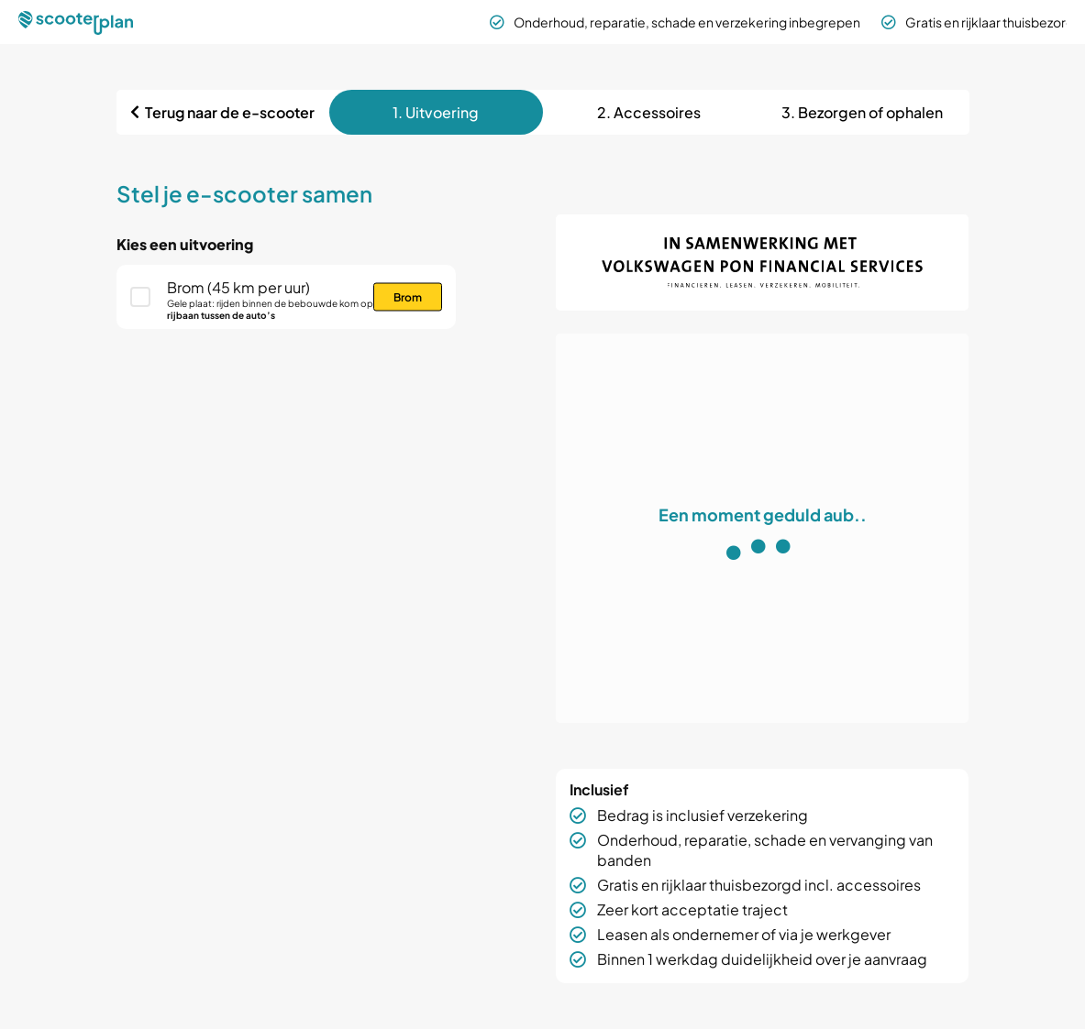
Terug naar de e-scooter (230, 112)
